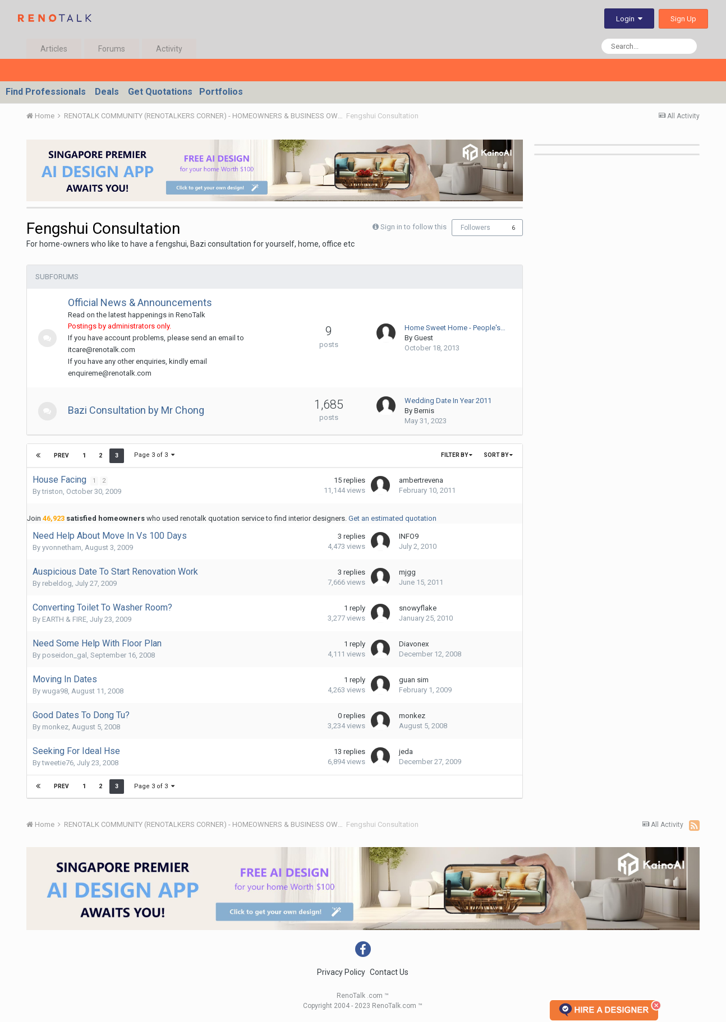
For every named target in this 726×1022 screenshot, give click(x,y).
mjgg (407, 572)
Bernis (424, 410)
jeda (406, 751)
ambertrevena (421, 480)
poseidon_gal (64, 655)
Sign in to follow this (413, 227)
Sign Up (683, 19)
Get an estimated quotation (392, 518)
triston (52, 491)
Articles (53, 48)
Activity (169, 48)
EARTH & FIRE (64, 619)
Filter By (456, 455)
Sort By (498, 455)
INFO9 (409, 536)
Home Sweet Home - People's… (455, 327)
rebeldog (57, 583)
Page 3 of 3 (154, 455)
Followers (475, 228)
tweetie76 (57, 763)
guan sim (414, 680)
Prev (61, 455)
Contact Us (389, 972)
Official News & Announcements (144, 302)
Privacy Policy (341, 972)
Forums (111, 48)
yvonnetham (61, 547)
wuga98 (55, 691)
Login (629, 19)
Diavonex (414, 644)
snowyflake (417, 608)
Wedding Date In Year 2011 (448, 400)
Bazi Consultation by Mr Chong (140, 410)
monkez (55, 727)
